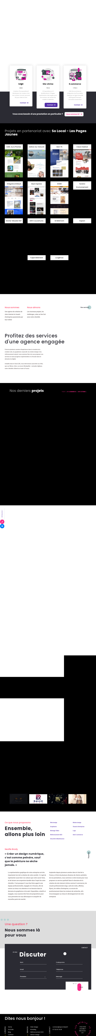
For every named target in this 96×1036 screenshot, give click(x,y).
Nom (21, 962)
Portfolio (11, 1029)
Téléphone (59, 969)
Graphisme (53, 826)
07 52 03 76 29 (57, 1029)
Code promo (60, 962)
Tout (63, 391)
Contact (23, 103)
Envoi (81, 987)
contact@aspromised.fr (60, 1027)
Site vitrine (82, 391)
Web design (53, 822)
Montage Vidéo (54, 830)
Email (22, 969)
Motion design (77, 822)
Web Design (34, 1027)
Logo (74, 830)
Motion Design (34, 1035)
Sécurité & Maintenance (57, 839)
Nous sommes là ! (73, 114)
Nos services (85, 307)
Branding (89, 855)
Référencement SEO (56, 834)
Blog (9, 1032)
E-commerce (71, 391)
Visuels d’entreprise (78, 826)
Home (10, 1027)
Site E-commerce (78, 834)
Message (59, 976)
